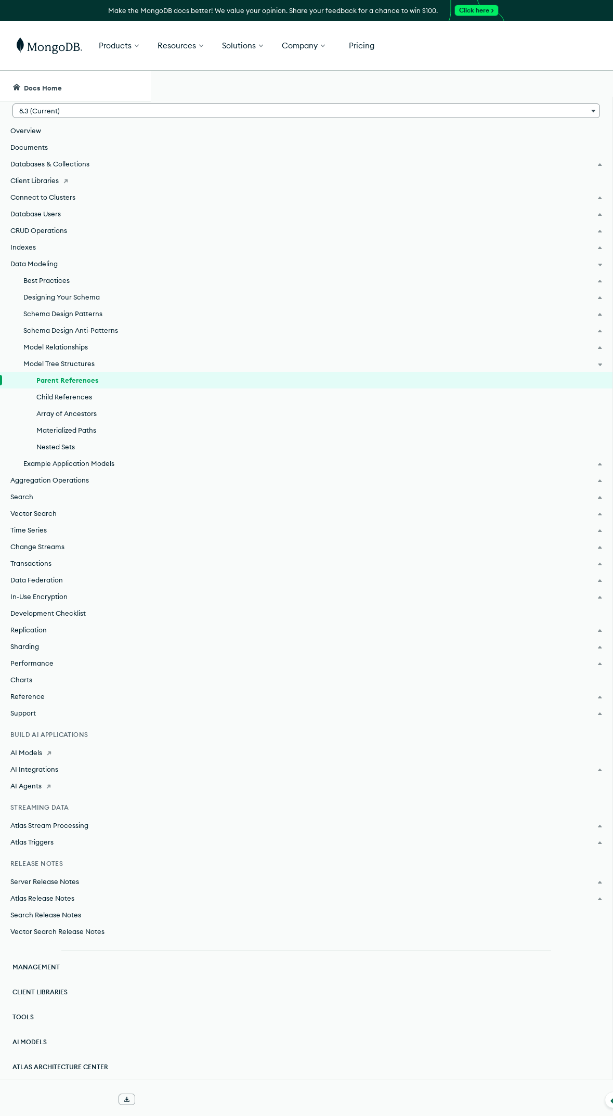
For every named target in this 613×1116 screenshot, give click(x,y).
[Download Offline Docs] (127, 1099)
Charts (21, 680)
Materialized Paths (66, 430)
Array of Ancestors (66, 413)
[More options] (462, 155)
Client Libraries (40, 992)
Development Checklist (48, 613)
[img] (513, 164)
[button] (75, 110)
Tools (23, 1017)
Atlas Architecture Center (60, 1067)
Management (36, 967)
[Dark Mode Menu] (589, 86)
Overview (25, 130)
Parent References (67, 380)
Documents (29, 147)
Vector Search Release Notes (57, 931)
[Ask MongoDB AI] (545, 86)
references (332, 241)
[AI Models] (75, 752)
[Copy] (461, 648)
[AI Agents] (75, 785)
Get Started (560, 46)
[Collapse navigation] (150, 1100)
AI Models (29, 1042)
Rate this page (530, 145)
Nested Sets (55, 447)
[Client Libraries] (75, 180)
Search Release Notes (45, 915)
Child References (64, 397)
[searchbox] (340, 86)
